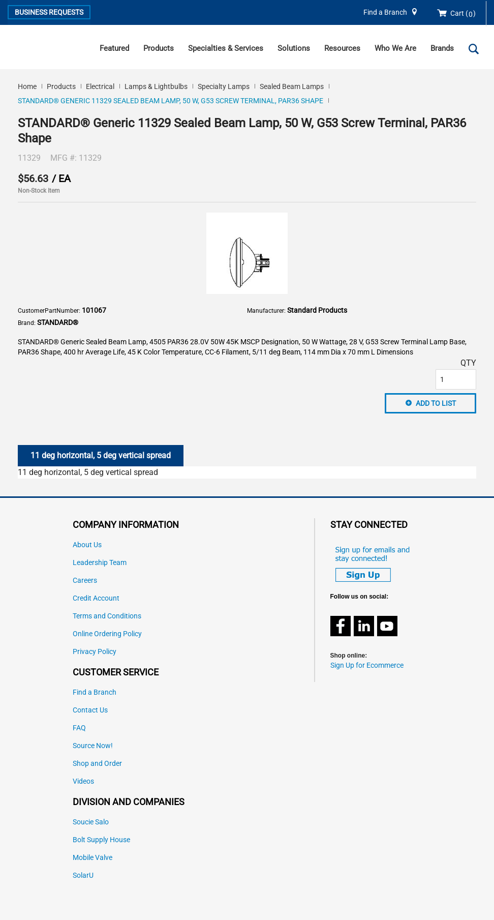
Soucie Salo (91, 822)
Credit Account (96, 598)
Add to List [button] (436, 403)
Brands (442, 48)
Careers (85, 580)
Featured (114, 48)
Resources (342, 48)
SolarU (83, 875)
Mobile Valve (92, 858)
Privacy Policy (94, 652)
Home (27, 86)
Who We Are (395, 48)
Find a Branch (385, 12)
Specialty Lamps (224, 86)
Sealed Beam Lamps (292, 86)
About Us (87, 545)
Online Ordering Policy (107, 634)
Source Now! (93, 746)
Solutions (293, 48)
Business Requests (49, 12)
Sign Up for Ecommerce (367, 665)
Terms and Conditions (107, 616)
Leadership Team (100, 563)
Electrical (100, 86)
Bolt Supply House (101, 840)
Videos (83, 781)
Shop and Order (97, 763)
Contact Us (90, 710)
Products (158, 48)
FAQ (79, 728)
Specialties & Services (225, 48)
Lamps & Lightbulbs (156, 86)
